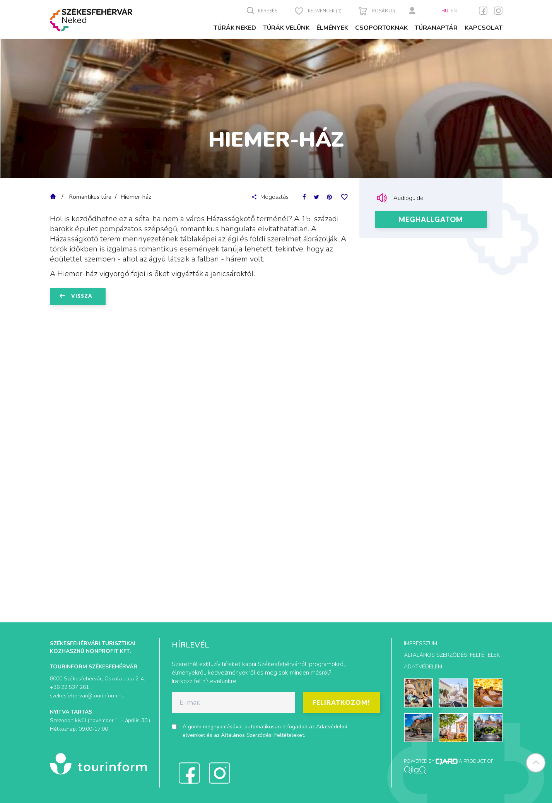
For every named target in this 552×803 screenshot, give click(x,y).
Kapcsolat (483, 28)
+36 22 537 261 (69, 687)
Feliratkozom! (341, 702)
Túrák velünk (286, 28)
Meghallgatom (430, 219)
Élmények (332, 28)
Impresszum (420, 643)
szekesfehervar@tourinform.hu (87, 695)
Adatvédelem (423, 666)
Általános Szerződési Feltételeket (262, 735)
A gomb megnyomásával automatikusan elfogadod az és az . (265, 731)
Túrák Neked (235, 28)
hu (444, 11)
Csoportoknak (381, 28)
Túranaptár (436, 28)
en (454, 11)
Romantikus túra (90, 197)
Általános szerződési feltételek (452, 655)
